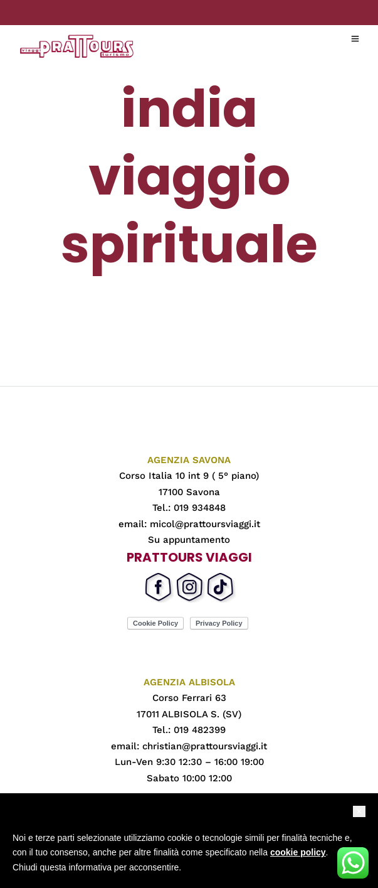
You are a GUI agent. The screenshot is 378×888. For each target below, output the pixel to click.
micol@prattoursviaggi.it (205, 524)
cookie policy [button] (298, 852)
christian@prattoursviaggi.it (204, 746)
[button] (359, 811)
